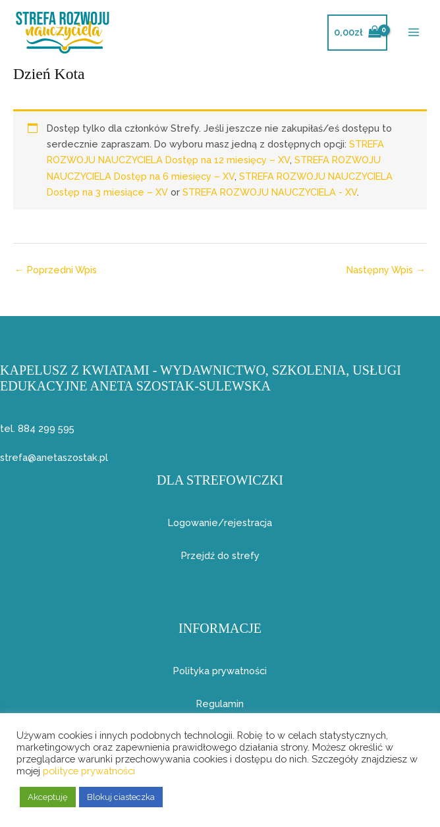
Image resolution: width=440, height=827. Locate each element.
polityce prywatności (89, 770)
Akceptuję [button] (48, 797)
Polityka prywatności (220, 670)
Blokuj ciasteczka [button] (121, 797)
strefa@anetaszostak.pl (54, 457)
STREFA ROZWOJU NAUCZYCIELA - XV (269, 192)
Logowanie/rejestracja (220, 522)
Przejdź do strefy (220, 555)
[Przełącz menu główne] (413, 32)
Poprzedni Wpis (55, 269)
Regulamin (220, 703)
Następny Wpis (386, 269)
